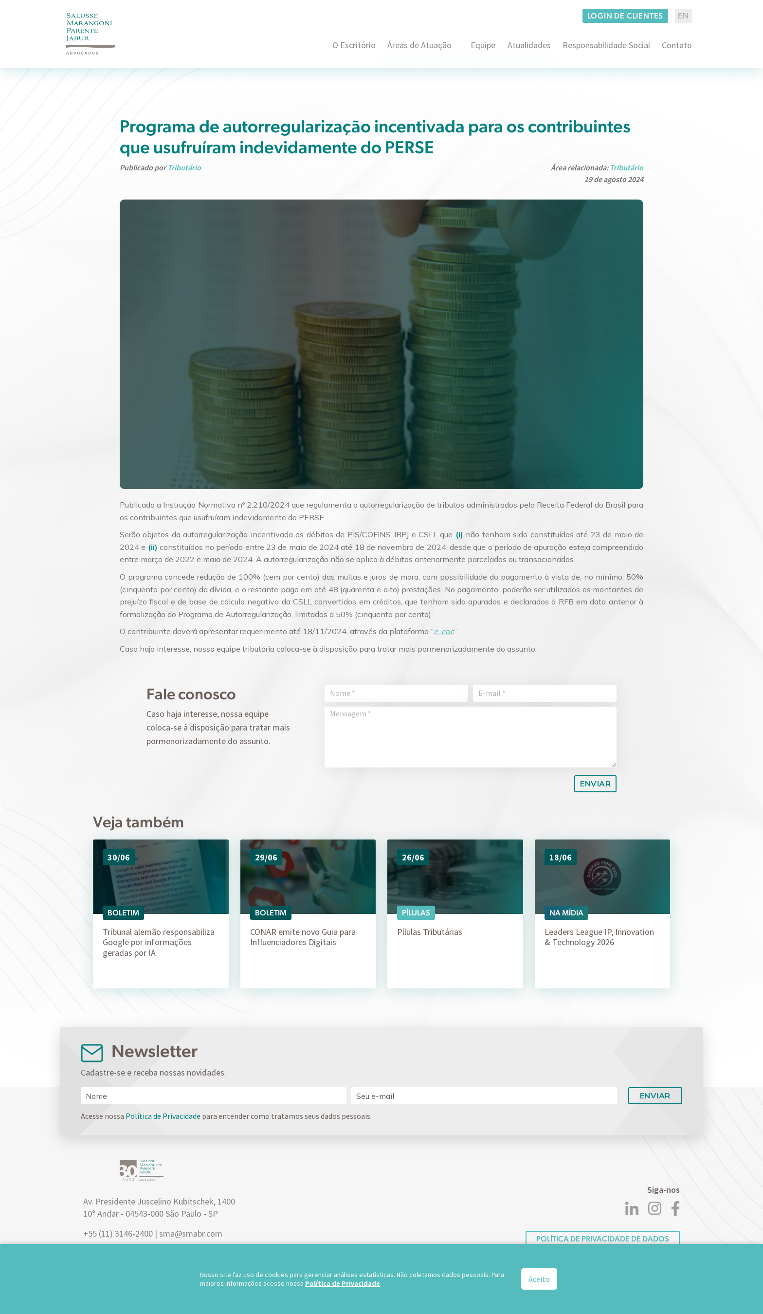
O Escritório (354, 45)
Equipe (483, 45)
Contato (677, 45)
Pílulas (416, 912)
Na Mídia (566, 912)
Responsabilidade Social (606, 45)
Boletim (123, 912)
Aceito (539, 1279)
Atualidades (529, 45)
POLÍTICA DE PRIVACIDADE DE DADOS (602, 1238)
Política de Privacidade (163, 1116)
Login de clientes (625, 15)
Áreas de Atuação (419, 45)
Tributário (184, 167)
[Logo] (90, 34)
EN (683, 15)
